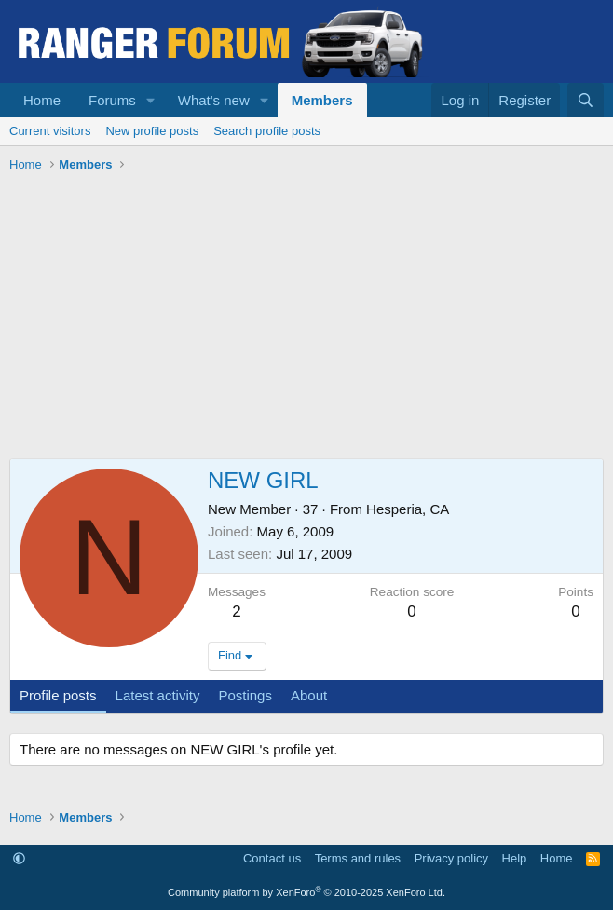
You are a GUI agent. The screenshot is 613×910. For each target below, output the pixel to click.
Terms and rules (358, 858)
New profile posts (151, 131)
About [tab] (309, 695)
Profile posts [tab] (58, 695)
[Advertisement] (306, 318)
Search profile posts (266, 131)
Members (322, 100)
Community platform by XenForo (306, 892)
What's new (214, 100)
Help (514, 858)
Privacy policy (451, 858)
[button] (151, 100)
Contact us (272, 858)
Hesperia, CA (407, 509)
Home (42, 100)
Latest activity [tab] (158, 695)
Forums (112, 100)
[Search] (585, 100)
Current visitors (49, 131)
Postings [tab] (245, 695)
